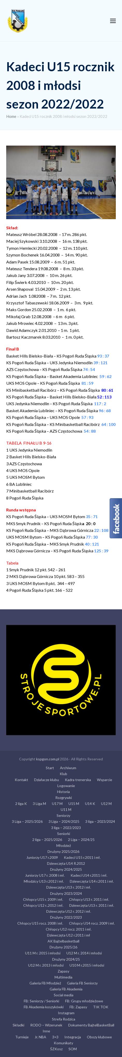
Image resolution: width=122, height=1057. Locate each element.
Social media (63, 995)
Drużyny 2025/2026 (63, 851)
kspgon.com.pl (47, 759)
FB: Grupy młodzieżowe (84, 1001)
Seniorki (63, 833)
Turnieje (22, 1037)
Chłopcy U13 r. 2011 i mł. (89, 899)
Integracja (72, 1037)
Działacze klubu (46, 779)
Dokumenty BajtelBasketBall (91, 1025)
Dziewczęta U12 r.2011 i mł (68, 935)
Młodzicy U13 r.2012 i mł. (44, 881)
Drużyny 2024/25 (66, 959)
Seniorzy (63, 815)
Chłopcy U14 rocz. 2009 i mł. (92, 923)
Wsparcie (104, 779)
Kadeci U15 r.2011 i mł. (82, 857)
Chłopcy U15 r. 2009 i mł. (43, 899)
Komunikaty (63, 1043)
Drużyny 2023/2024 (66, 893)
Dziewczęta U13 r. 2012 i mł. (68, 887)
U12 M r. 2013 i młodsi (46, 965)
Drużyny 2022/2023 (66, 917)
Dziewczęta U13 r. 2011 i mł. (91, 905)
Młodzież (63, 845)
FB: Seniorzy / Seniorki (41, 1001)
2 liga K (21, 803)
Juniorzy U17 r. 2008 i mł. (45, 875)
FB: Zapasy (78, 1007)
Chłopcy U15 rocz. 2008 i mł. (40, 923)
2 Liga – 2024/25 (81, 839)
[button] (113, 21)
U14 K (90, 803)
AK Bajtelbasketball (63, 941)
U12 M (106, 803)
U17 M (57, 803)
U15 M (73, 803)
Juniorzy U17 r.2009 (42, 857)
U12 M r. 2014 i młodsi (84, 953)
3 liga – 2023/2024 (100, 821)
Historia (63, 791)
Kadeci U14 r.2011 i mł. (89, 875)
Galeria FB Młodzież (45, 983)
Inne (46, 1031)
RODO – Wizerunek (46, 1025)
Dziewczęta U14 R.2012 (66, 863)
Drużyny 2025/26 (63, 947)
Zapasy (63, 971)
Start (50, 768)
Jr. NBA (40, 1037)
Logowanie (66, 785)
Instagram (66, 1013)
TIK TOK (100, 1007)
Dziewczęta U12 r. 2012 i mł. (68, 911)
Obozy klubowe (99, 1037)
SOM (72, 1049)
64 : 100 (108, 424)
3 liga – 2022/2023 (66, 827)
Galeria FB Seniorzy (82, 983)
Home (11, 116)
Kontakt (21, 779)
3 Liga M (39, 803)
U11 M (66, 809)
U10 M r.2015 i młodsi (87, 965)
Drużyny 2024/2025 (66, 869)
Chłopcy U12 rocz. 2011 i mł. (68, 929)
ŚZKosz (56, 1049)
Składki (18, 1025)
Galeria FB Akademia (66, 989)
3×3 (55, 1037)
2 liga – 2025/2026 (47, 839)
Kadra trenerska (78, 779)
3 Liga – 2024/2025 (64, 821)
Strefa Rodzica (63, 1019)
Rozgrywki (63, 797)
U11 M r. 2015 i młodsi (42, 953)
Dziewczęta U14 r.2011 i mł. (92, 881)
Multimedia (63, 977)
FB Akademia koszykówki (44, 1007)
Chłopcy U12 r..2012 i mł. (43, 905)
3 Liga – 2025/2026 (27, 821)
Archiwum (68, 768)
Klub (63, 774)
